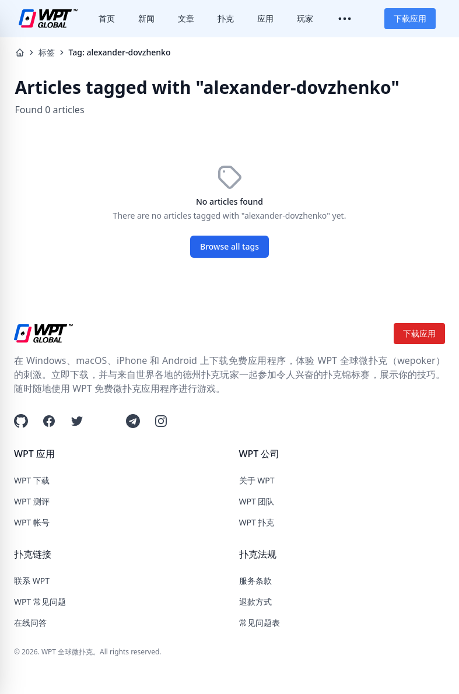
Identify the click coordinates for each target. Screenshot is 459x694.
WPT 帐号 (32, 522)
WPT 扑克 (257, 522)
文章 (186, 18)
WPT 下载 (32, 480)
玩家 (305, 18)
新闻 (146, 18)
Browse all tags (229, 246)
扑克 (226, 18)
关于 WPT (257, 480)
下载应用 (410, 18)
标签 (46, 52)
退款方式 (255, 601)
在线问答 (30, 622)
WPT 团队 (257, 501)
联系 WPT (32, 580)
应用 (265, 18)
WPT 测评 (32, 501)
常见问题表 (259, 622)
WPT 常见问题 (40, 601)
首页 (107, 18)
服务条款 (255, 580)
